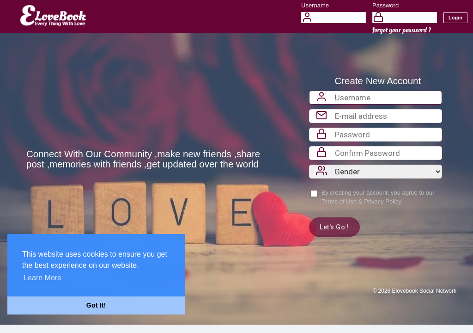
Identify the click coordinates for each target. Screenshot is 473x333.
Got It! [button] (96, 305)
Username (315, 5)
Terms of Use (339, 201)
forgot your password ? (401, 30)
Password (385, 5)
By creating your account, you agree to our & (378, 197)
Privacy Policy (382, 201)
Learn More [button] (42, 278)
